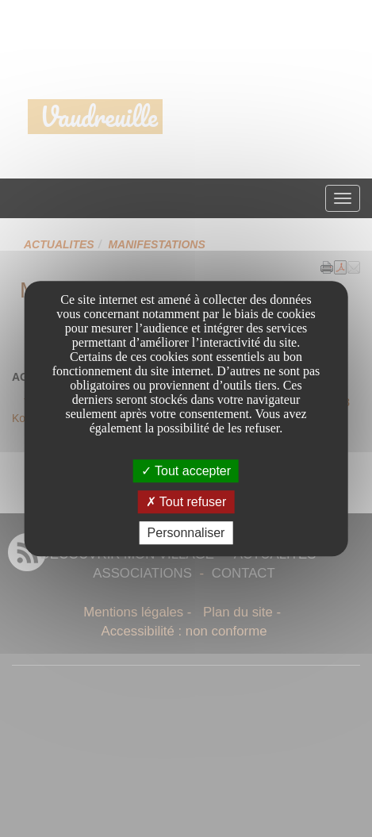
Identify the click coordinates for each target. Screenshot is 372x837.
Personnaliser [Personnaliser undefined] (186, 532)
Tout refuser (186, 502)
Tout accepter (186, 471)
